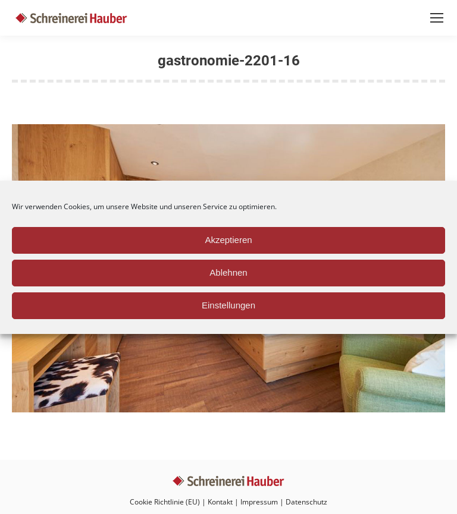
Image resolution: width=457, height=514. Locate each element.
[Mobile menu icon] (436, 18)
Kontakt (220, 502)
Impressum (259, 502)
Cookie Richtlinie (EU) (165, 502)
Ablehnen (228, 272)
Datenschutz (306, 502)
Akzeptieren (228, 240)
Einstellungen (228, 305)
